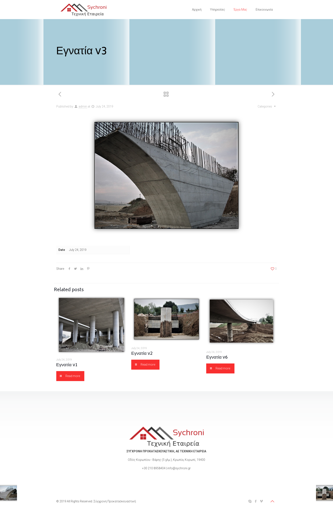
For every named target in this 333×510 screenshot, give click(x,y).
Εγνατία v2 (142, 354)
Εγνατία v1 (67, 365)
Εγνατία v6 (217, 358)
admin (83, 106)
